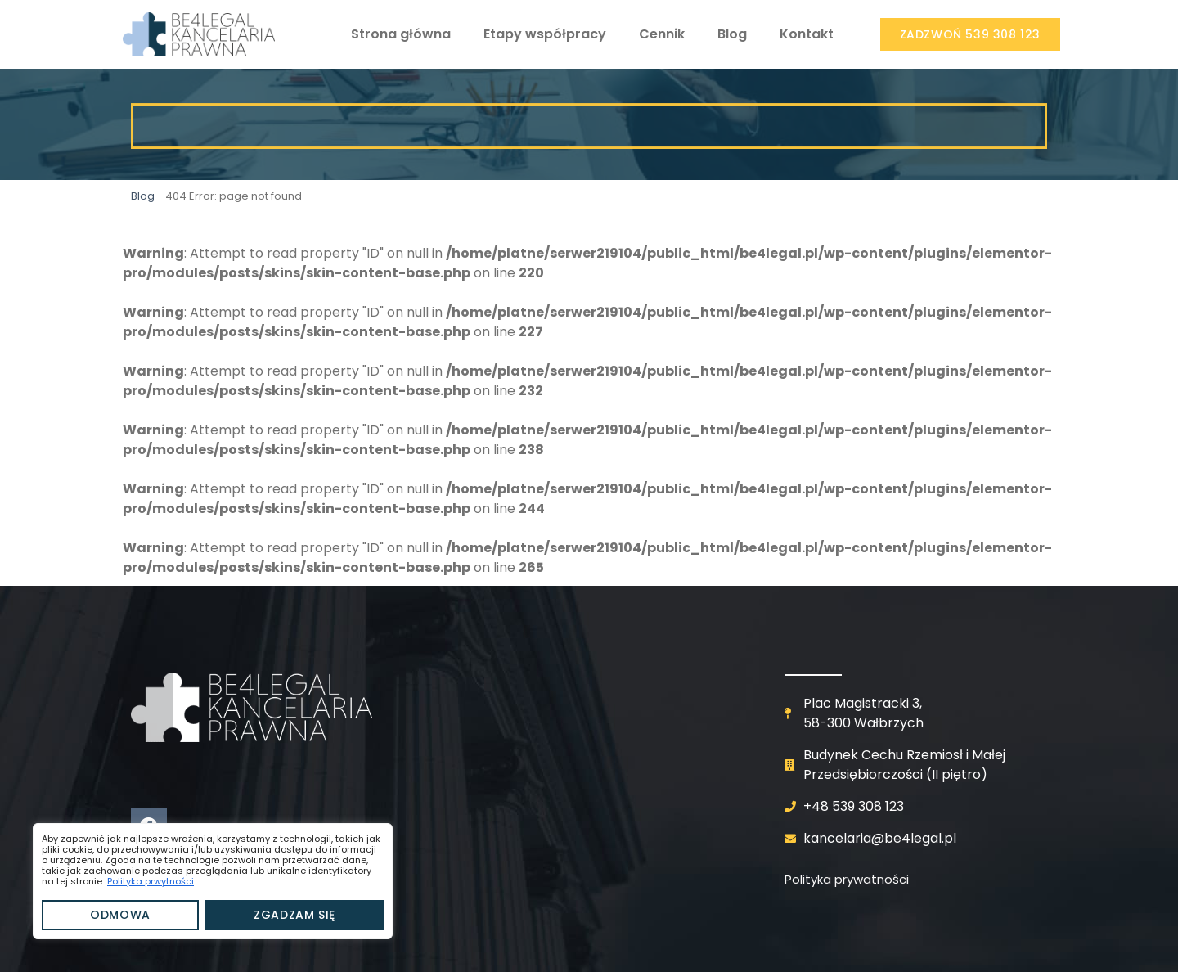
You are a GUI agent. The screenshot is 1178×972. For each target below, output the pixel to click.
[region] (213, 881)
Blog (732, 34)
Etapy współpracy (544, 34)
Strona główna (401, 34)
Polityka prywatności (847, 879)
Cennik (662, 34)
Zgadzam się (294, 915)
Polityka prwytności (150, 881)
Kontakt (807, 34)
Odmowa (120, 915)
